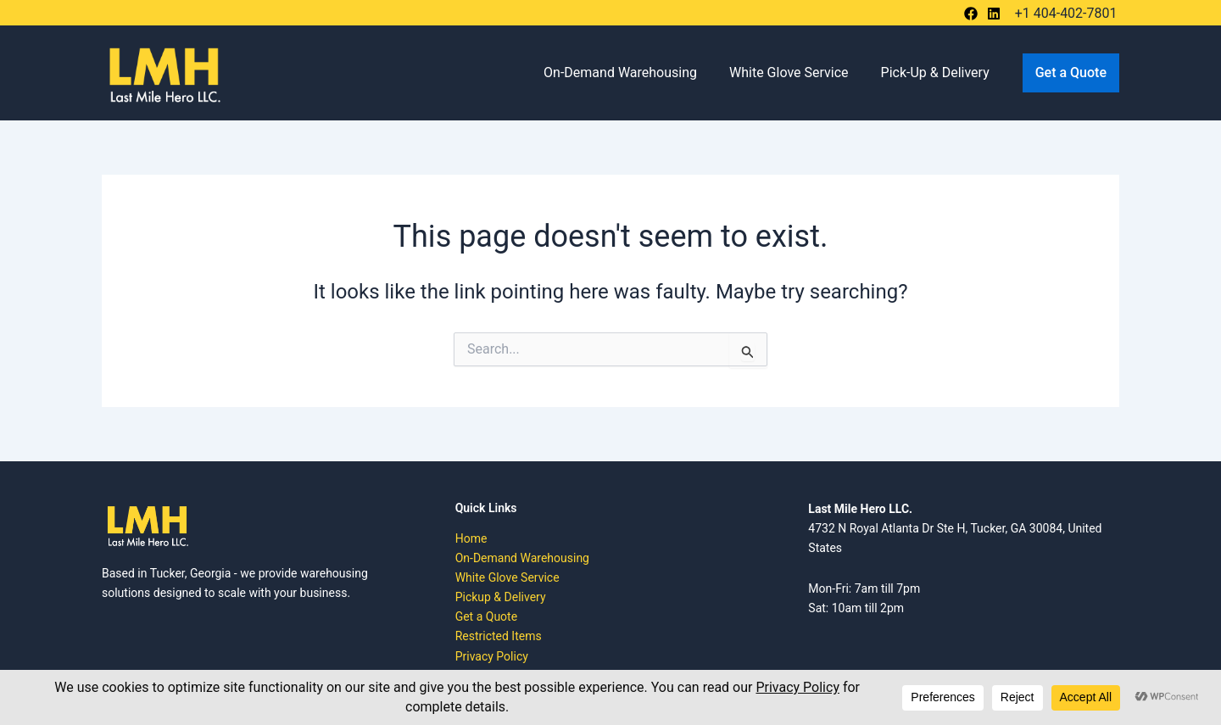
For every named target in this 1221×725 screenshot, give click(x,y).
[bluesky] (996, 13)
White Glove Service (796, 72)
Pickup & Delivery (500, 597)
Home (471, 538)
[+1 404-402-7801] (1064, 13)
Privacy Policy (491, 656)
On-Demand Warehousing (633, 72)
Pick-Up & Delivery (938, 72)
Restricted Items (498, 636)
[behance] (973, 13)
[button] (1071, 72)
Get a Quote (486, 616)
